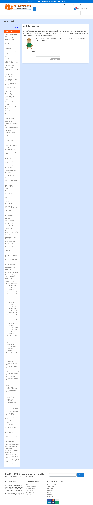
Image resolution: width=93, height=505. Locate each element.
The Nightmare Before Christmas (11, 256)
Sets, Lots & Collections (12, 339)
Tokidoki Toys (8, 269)
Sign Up (81, 474)
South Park (8, 210)
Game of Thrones (9, 118)
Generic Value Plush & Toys (11, 124)
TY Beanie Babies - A (12, 285)
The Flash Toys (9, 246)
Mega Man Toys (9, 165)
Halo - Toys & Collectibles (11, 127)
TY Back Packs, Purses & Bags (12, 374)
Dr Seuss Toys (9, 94)
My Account (84, 5)
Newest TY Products (10, 281)
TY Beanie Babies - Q (12, 319)
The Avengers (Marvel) (11, 241)
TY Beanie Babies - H (12, 300)
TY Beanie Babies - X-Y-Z (13, 331)
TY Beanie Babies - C (12, 289)
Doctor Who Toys (9, 91)
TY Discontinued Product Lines (11, 403)
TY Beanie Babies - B (12, 287)
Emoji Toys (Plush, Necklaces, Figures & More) (10, 98)
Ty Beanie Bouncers (10, 354)
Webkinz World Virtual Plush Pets (11, 421)
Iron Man (7, 137)
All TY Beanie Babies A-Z (11, 283)
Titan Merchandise (10, 267)
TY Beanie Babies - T (12, 325)
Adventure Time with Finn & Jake (11, 42)
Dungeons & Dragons (10, 101)
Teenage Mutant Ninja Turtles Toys (10, 238)
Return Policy (50, 488)
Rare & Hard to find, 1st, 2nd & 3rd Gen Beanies (12, 336)
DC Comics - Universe (11, 71)
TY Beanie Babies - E (12, 293)
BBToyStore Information (31, 488)
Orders (76, 5)
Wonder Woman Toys (10, 427)
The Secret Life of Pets (11, 259)
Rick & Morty (8, 193)
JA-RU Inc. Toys (9, 140)
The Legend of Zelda (10, 253)
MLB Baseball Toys (10, 149)
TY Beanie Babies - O (12, 314)
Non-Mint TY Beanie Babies (11, 342)
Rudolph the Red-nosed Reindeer (11, 200)
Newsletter (49, 494)
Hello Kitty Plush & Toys (11, 132)
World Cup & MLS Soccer (11, 430)
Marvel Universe (9, 156)
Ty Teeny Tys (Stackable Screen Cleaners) (11, 367)
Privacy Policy (50, 490)
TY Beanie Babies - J (11, 304)
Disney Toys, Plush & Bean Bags (10, 88)
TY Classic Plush (10, 361)
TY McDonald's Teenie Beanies (11, 391)
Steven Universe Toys (10, 220)
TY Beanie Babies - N (12, 312)
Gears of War (8, 121)
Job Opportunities (30, 492)
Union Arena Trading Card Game (12, 460)
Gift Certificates (29, 490)
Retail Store (28, 494)
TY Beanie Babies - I (11, 302)
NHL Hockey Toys (9, 175)
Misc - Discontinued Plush (12, 444)
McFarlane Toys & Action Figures (11, 161)
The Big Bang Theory (10, 244)
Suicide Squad (9, 225)
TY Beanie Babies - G (12, 298)
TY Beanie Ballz (9, 350)
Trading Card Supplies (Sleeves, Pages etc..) (11, 275)
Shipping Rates (50, 486)
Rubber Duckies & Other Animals (11, 196)
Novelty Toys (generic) (11, 34)
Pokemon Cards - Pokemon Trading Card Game (11, 187)
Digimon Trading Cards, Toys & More (11, 84)
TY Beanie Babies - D (12, 291)
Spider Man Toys (9, 213)
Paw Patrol (8, 183)
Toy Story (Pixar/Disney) (11, 272)
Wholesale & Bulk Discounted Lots (10, 400)
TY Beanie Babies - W (12, 329)
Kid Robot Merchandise (11, 143)
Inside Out (7, 135)
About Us (28, 484)
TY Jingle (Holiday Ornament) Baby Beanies (11, 388)
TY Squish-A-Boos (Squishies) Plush (10, 414)
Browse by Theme (11, 344)
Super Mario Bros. (10, 234)
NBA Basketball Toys (10, 170)
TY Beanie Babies (9, 278)
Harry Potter (8, 130)
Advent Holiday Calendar (11, 37)
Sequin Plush (8, 204)
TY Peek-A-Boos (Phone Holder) (11, 364)
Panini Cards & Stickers (11, 180)
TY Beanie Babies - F (12, 296)
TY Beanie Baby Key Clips (12, 352)
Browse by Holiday (10, 441)
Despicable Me (9, 77)
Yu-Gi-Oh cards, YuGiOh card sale (11, 433)
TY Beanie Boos (9, 348)
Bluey (6, 56)
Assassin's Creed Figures (11, 51)
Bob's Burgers (8, 58)
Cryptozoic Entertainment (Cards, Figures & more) (11, 68)
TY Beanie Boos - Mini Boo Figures (12, 379)
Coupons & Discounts (31, 486)
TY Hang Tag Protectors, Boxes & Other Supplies (11, 396)
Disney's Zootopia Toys (11, 436)
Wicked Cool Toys (9, 424)
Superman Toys (9, 228)
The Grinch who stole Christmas (10, 249)
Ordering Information (52, 484)
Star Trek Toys (9, 215)
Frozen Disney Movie (10, 110)
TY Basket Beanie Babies (12, 382)
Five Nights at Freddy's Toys (11, 107)
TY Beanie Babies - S (12, 323)
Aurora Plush (8, 48)
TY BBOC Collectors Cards (12, 394)
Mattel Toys (8, 158)
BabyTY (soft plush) (10, 376)
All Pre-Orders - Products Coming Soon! (11, 451)
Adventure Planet (9, 39)
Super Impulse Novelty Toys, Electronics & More (11, 231)
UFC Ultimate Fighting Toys (11, 417)
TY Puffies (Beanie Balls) (11, 406)
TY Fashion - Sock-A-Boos (12, 411)
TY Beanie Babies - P (12, 316)
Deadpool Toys (9, 74)
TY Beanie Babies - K (12, 306)
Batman (7, 53)
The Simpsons (9, 262)
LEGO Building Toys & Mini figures (11, 146)
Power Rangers (9, 191)
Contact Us (49, 492)
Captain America (9, 65)
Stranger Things (9, 223)
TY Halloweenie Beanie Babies (11, 384)
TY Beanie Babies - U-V (12, 327)
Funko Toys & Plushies (11, 116)
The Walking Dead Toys (11, 264)
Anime (6, 46)
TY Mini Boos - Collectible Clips (12, 409)
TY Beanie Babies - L (11, 308)
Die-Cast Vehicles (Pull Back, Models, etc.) (11, 80)
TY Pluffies (8, 357)
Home (5, 16)
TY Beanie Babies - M (12, 310)
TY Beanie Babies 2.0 (12, 333)
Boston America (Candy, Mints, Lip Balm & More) (11, 62)
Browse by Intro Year (11, 346)
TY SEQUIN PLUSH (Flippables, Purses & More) (12, 370)
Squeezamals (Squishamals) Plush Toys (12, 207)
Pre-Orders (61, 13)
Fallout (7, 104)
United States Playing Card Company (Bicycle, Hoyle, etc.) (11, 456)
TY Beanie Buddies (10, 359)
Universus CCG (9, 464)
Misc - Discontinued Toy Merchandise (11, 447)
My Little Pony (8, 167)
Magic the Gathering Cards (10, 152)
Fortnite (7, 113)
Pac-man (7, 178)
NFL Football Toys (9, 172)
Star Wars (7, 218)
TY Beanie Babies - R (12, 321)
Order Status (50, 496)
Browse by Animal (9, 439)
